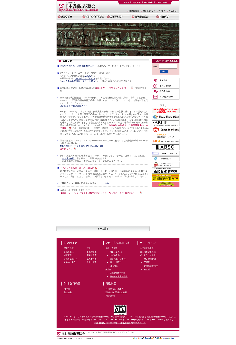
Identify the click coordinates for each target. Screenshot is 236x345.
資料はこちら (66, 149)
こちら (88, 75)
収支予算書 (92, 259)
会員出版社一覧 (71, 259)
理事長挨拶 (69, 248)
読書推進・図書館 (118, 259)
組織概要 (68, 255)
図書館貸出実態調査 (119, 276)
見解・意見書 (111, 248)
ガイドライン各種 (148, 255)
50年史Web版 (68, 158)
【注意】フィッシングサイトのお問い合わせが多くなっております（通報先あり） (99, 193)
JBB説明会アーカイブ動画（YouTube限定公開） (83, 146)
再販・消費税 (116, 262)
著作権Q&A (165, 91)
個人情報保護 (150, 259)
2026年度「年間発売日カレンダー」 (113, 88)
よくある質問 (165, 86)
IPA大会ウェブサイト (85, 78)
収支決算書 (92, 262)
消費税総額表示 (151, 266)
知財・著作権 (116, 252)
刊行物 (67, 289)
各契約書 (68, 292)
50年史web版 (165, 96)
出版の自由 (115, 255)
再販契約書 (110, 296)
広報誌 (165, 80)
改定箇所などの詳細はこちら (74, 106)
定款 (89, 248)
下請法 (147, 262)
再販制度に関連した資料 (116, 292)
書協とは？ (69, 252)
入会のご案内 (70, 262)
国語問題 (114, 266)
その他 (147, 269)
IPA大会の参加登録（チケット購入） (79, 81)
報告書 (108, 269)
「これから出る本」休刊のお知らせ (77, 168)
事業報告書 (92, 255)
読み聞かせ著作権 (148, 252)
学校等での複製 (147, 248)
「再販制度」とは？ (114, 289)
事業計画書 (92, 252)
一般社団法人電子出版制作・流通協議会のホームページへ (120, 323)
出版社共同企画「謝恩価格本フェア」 (78, 66)
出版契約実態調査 (118, 273)
